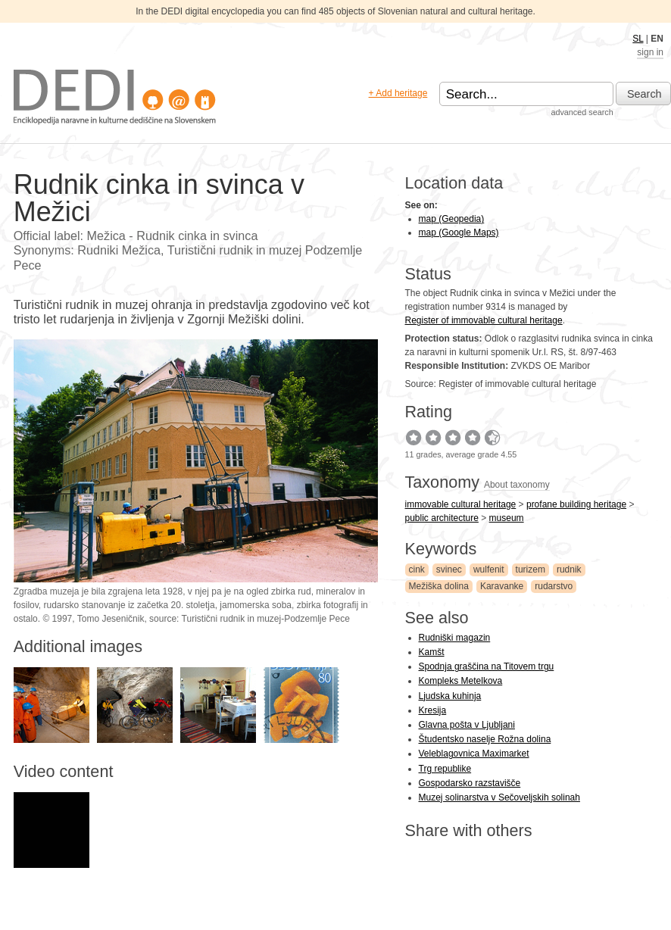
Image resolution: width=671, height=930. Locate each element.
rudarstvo (554, 586)
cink (417, 569)
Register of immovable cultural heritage (484, 320)
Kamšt (432, 652)
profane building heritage (576, 504)
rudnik (569, 569)
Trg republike (445, 768)
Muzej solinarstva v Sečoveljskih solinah (499, 797)
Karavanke (501, 586)
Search (644, 94)
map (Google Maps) (459, 232)
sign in (650, 52)
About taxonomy (517, 484)
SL (637, 38)
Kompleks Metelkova (461, 681)
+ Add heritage (398, 93)
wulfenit (488, 569)
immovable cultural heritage (461, 504)
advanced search (582, 112)
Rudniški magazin (455, 637)
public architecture (442, 518)
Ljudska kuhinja (450, 696)
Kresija (433, 710)
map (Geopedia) (452, 219)
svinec (449, 569)
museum (506, 518)
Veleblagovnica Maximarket (474, 753)
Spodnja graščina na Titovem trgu (486, 666)
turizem (530, 569)
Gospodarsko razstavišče (470, 783)
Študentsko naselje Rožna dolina (485, 739)
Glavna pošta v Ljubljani (467, 724)
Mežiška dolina (439, 586)
